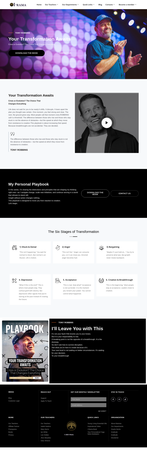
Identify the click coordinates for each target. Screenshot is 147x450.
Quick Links (88, 4)
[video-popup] (107, 125)
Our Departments (70, 4)
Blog (100, 4)
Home (39, 4)
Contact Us (65, 55)
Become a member (127, 4)
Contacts (110, 4)
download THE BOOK (26, 55)
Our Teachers (51, 4)
